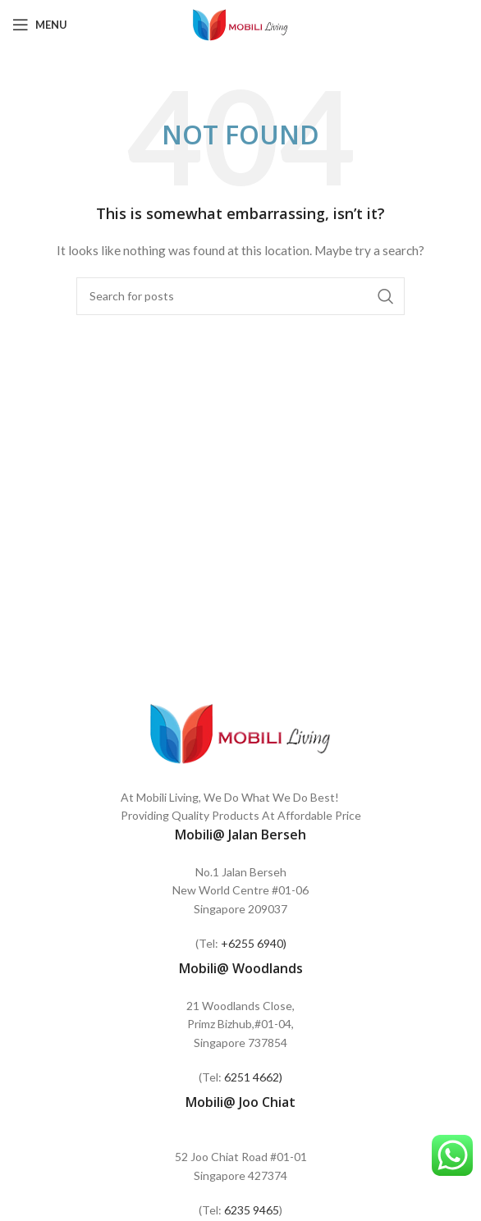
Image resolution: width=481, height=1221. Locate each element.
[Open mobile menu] (40, 24)
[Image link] (240, 732)
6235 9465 (251, 1210)
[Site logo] (240, 23)
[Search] (240, 296)
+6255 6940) (253, 943)
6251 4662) (253, 1077)
